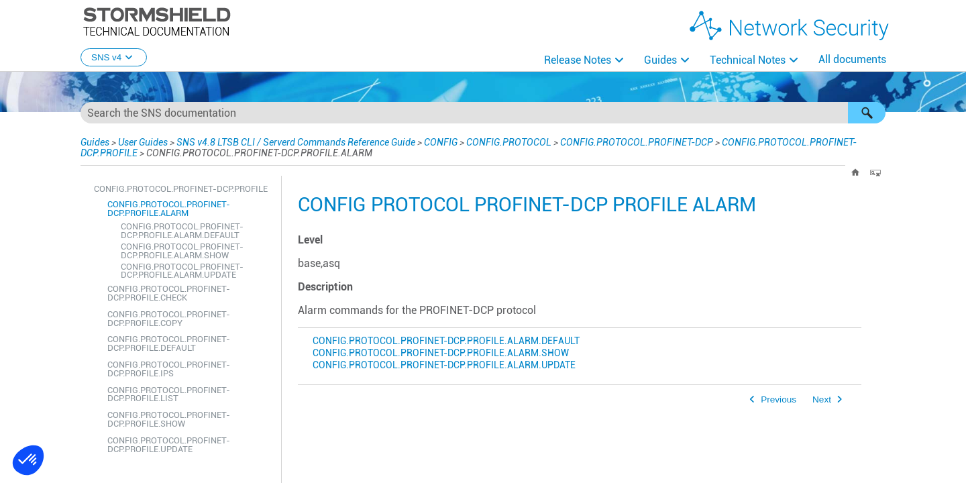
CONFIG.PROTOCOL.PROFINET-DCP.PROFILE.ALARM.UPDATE (182, 271)
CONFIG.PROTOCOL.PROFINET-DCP (636, 142)
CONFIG (441, 142)
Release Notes (577, 60)
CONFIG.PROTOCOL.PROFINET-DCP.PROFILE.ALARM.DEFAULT (182, 230)
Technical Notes (748, 60)
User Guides (143, 142)
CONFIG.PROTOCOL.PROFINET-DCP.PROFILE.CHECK (168, 293)
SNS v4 (113, 57)
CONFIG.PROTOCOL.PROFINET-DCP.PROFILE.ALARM (168, 208)
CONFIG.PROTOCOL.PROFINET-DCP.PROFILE (181, 189)
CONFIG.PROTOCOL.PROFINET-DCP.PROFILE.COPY (168, 318)
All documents (852, 59)
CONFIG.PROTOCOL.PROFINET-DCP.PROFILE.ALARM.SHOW (182, 250)
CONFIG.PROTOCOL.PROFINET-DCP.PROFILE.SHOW (168, 419)
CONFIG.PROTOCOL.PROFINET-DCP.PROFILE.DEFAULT (168, 343)
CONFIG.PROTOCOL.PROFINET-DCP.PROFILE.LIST (168, 394)
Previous (778, 399)
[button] (866, 112)
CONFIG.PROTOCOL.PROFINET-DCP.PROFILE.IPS (168, 369)
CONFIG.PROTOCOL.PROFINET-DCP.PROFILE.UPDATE (168, 444)
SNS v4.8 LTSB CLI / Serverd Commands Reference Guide (295, 142)
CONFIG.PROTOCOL (508, 142)
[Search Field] (482, 112)
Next (821, 399)
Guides (660, 60)
